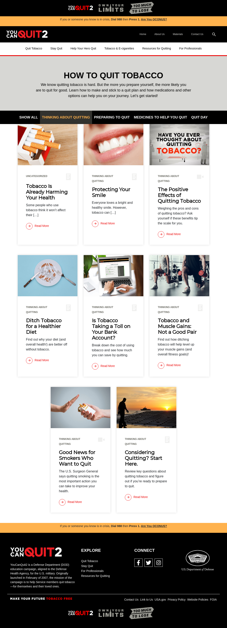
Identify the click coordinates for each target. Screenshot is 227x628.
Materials (178, 34)
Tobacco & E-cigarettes (119, 48)
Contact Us (197, 34)
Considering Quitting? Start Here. (143, 458)
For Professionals (190, 48)
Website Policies (197, 599)
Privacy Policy (177, 599)
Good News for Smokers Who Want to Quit (77, 458)
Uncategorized (36, 176)
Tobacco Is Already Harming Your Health (47, 192)
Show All (28, 117)
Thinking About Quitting (66, 117)
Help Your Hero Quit (83, 48)
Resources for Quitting (156, 48)
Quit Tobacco (33, 48)
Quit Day (199, 117)
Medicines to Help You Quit (160, 117)
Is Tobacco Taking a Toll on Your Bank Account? (111, 329)
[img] (80, 8)
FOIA (213, 599)
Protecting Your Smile (111, 192)
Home (143, 34)
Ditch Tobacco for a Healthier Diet (44, 326)
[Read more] (37, 226)
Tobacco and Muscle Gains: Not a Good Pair (177, 326)
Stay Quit (56, 48)
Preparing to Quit (112, 117)
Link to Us (146, 599)
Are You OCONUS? (154, 19)
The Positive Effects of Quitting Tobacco (179, 195)
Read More (37, 226)
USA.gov (160, 599)
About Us (159, 34)
